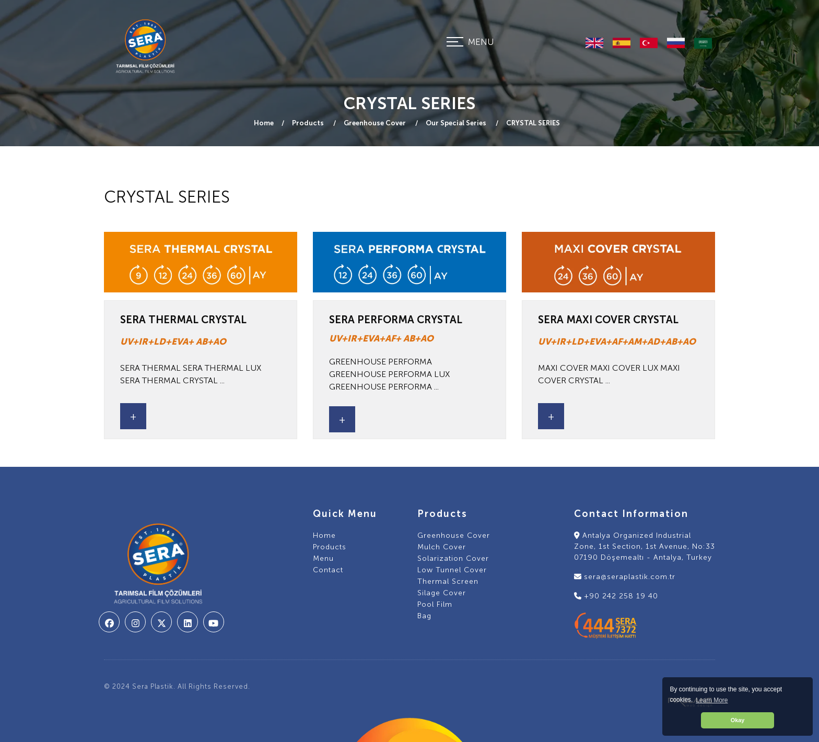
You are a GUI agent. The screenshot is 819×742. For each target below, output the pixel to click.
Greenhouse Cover (375, 123)
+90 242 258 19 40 (616, 596)
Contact (328, 570)
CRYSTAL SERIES (533, 123)
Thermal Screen (447, 581)
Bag (424, 615)
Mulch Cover (441, 547)
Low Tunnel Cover (452, 570)
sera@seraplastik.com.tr (624, 576)
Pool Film (434, 604)
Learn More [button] (712, 700)
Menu (323, 558)
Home (264, 123)
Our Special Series (457, 123)
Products (308, 123)
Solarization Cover (453, 558)
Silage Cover (441, 592)
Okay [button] (737, 720)
